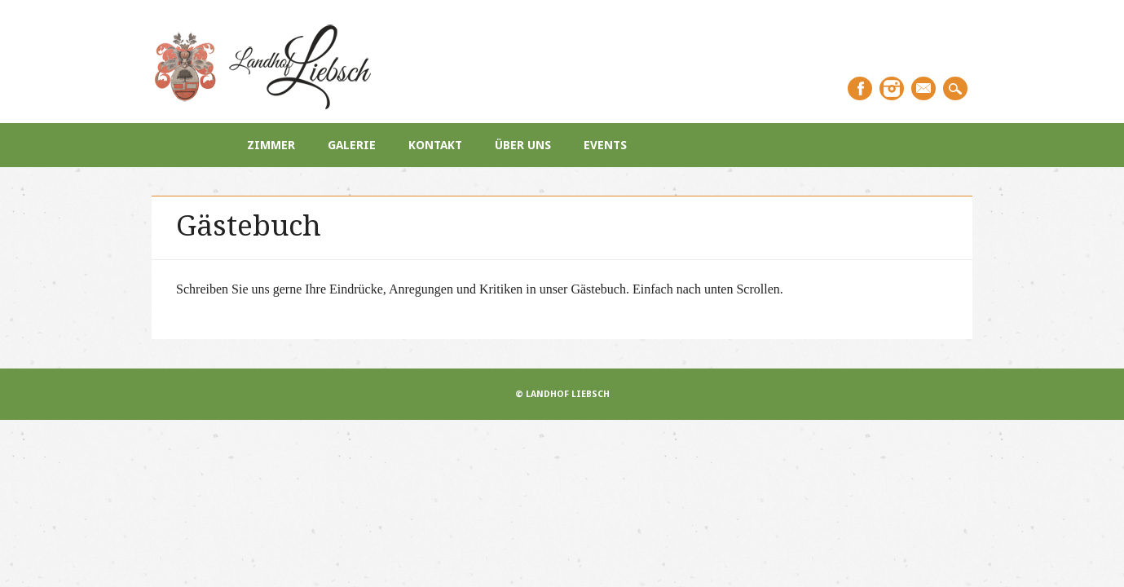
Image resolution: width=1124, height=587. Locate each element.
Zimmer (271, 145)
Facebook (860, 88)
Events (605, 145)
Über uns (523, 145)
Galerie (352, 145)
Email (923, 88)
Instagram (891, 88)
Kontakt (435, 145)
